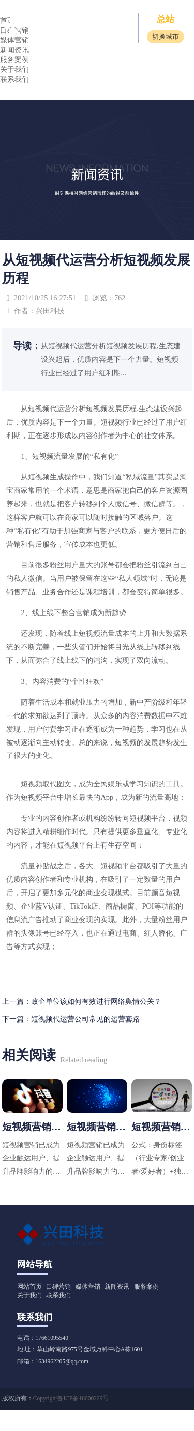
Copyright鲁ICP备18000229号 (71, 1398)
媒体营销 (88, 1286)
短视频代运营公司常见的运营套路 (85, 1019)
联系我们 (14, 79)
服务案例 (14, 59)
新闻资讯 (117, 1286)
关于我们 (14, 69)
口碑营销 (58, 1286)
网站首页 (29, 1286)
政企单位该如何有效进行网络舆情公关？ (96, 1001)
